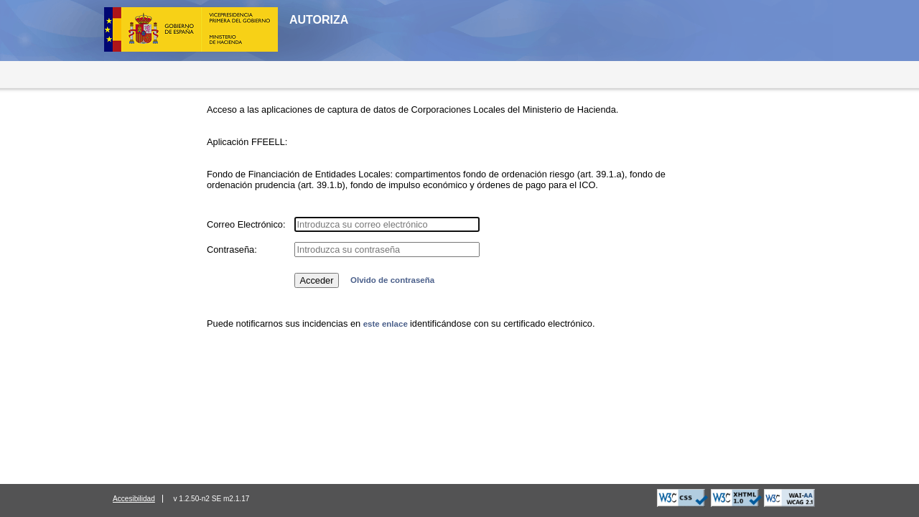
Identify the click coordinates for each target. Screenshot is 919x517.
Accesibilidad (134, 499)
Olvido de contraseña (392, 280)
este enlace (386, 324)
